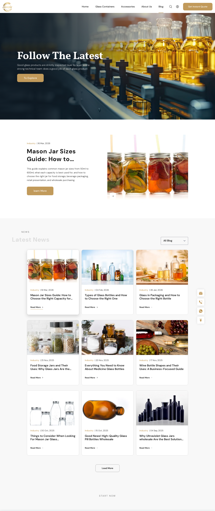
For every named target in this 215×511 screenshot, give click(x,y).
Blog (161, 6)
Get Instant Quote (197, 6)
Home (85, 6)
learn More (40, 191)
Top (200, 320)
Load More (107, 468)
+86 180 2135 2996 (200, 302)
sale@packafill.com (200, 292)
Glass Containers (104, 6)
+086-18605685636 (200, 311)
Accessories (128, 6)
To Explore (29, 78)
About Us (146, 6)
